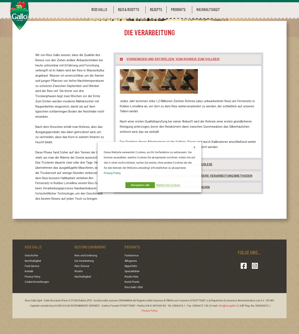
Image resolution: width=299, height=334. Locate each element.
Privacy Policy (34, 292)
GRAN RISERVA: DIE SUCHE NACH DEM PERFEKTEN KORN (168, 204)
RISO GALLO (100, 9)
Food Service (33, 282)
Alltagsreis (131, 277)
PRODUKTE (179, 9)
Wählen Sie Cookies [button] (168, 185)
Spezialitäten (133, 287)
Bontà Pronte (133, 298)
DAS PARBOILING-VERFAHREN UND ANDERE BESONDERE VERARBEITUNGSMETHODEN (190, 193)
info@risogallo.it (228, 321)
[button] (188, 76)
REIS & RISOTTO (129, 9)
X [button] (194, 147)
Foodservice (132, 272)
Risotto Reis (132, 292)
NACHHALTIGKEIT (208, 9)
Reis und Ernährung (87, 272)
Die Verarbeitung (86, 277)
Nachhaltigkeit (34, 277)
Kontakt (30, 287)
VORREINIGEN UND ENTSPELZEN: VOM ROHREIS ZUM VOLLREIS (174, 76)
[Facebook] (243, 282)
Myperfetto (132, 282)
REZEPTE (156, 9)
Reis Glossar (83, 282)
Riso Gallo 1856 (135, 303)
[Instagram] (255, 282)
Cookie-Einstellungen (38, 298)
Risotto (79, 287)
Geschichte (32, 272)
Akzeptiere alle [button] (140, 185)
